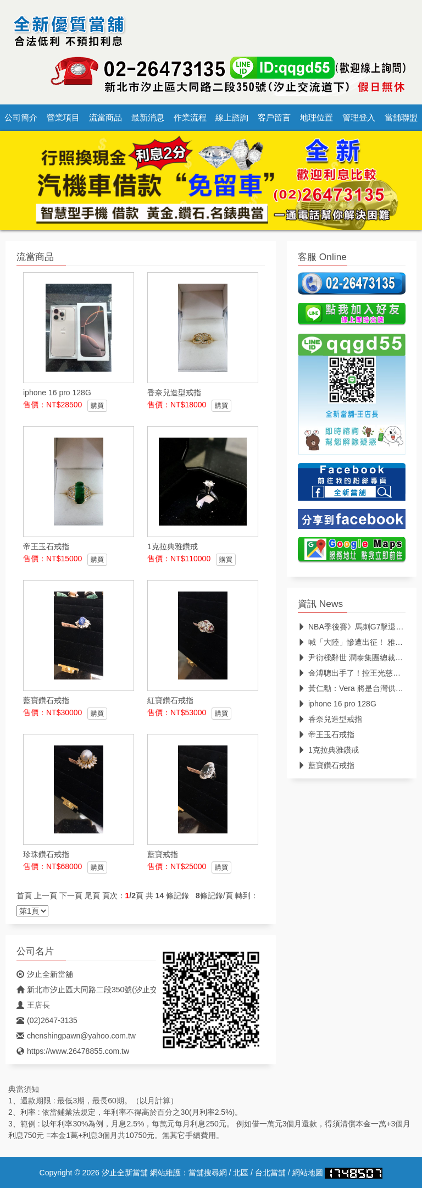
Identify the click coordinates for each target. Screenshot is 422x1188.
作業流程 (190, 117)
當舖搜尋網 (207, 1172)
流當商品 (105, 117)
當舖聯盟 (401, 117)
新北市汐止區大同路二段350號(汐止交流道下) (100, 989)
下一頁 (70, 895)
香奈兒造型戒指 (330, 719)
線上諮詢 (231, 117)
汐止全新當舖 (44, 974)
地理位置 (316, 117)
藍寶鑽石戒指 (326, 765)
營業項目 (63, 117)
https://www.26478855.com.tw (72, 1051)
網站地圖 (307, 1172)
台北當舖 (270, 1172)
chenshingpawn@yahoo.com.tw (76, 1035)
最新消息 (147, 117)
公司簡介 (20, 117)
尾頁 (92, 895)
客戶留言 (274, 117)
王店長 (33, 1005)
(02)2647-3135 (46, 1020)
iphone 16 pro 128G (337, 703)
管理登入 (358, 117)
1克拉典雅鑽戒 (328, 749)
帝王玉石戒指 (326, 734)
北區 (240, 1172)
